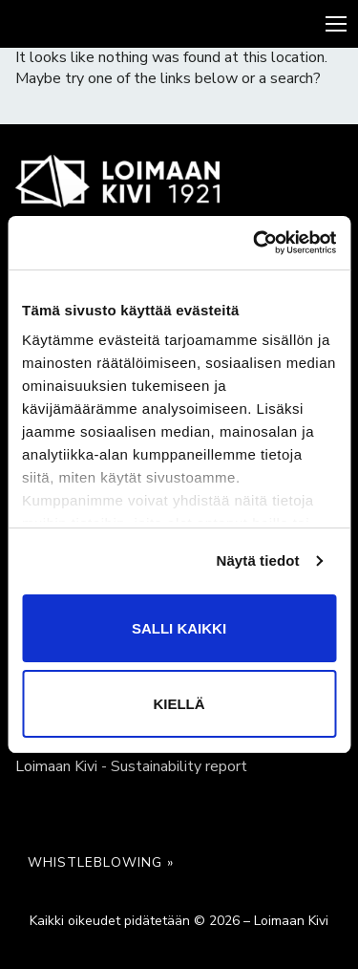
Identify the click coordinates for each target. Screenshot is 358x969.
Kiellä (178, 704)
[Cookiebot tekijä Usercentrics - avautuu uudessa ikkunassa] (255, 242)
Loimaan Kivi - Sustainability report (131, 766)
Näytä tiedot (258, 560)
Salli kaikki (179, 628)
